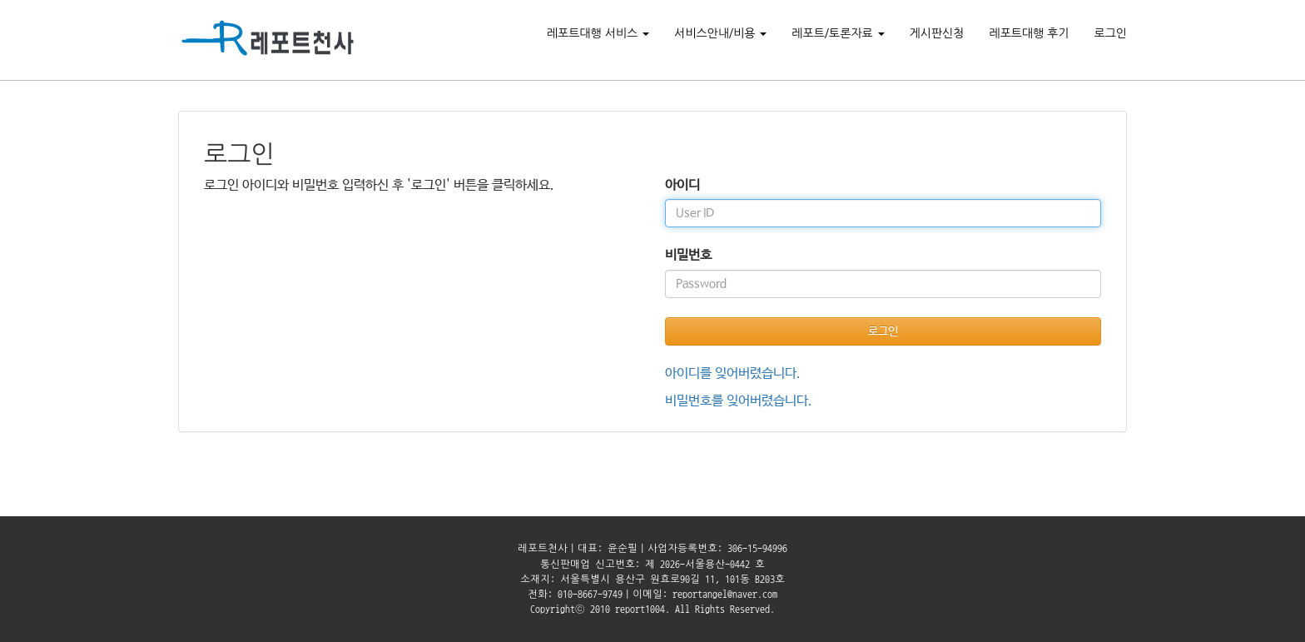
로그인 (1110, 33)
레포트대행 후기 (1029, 33)
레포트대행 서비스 (598, 33)
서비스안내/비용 (720, 33)
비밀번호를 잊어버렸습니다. (738, 401)
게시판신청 (937, 33)
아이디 (682, 185)
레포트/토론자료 (837, 33)
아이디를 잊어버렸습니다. (733, 373)
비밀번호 (688, 255)
